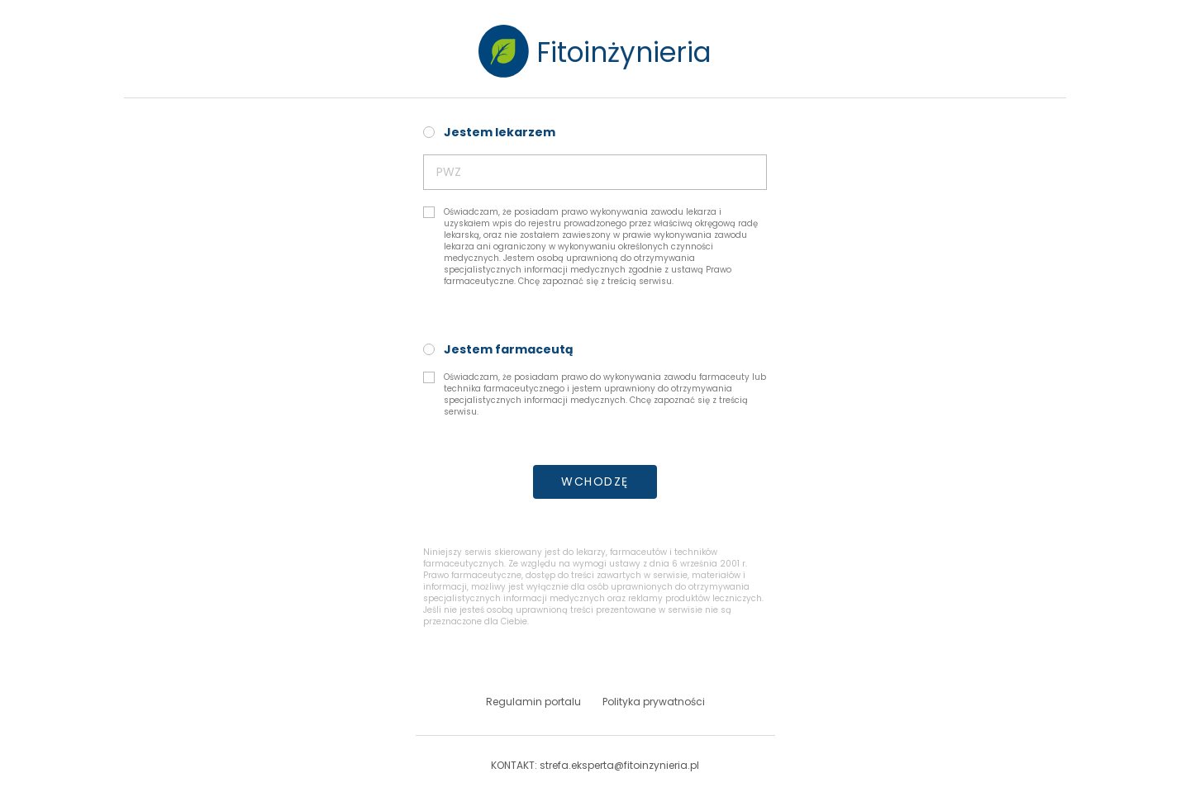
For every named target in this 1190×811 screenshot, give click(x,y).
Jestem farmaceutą (509, 349)
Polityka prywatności (653, 702)
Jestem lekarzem (499, 132)
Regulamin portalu (533, 702)
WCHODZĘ (595, 481)
